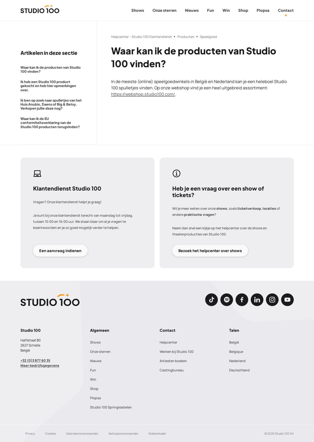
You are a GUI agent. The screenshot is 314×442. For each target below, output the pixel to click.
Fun (210, 10)
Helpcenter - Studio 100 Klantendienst (141, 36)
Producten (185, 36)
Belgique (236, 351)
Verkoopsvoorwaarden (123, 433)
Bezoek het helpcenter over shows (210, 250)
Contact (286, 10)
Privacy (30, 433)
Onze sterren (164, 10)
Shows (137, 10)
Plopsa (263, 10)
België (234, 342)
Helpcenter (168, 342)
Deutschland (239, 370)
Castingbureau (172, 370)
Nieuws (192, 10)
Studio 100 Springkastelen (111, 407)
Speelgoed (208, 36)
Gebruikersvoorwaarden (82, 433)
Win (226, 10)
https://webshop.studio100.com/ (143, 94)
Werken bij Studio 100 (177, 351)
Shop (243, 10)
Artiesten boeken (173, 361)
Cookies (50, 433)
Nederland (237, 361)
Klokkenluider (157, 433)
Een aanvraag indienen (60, 250)
